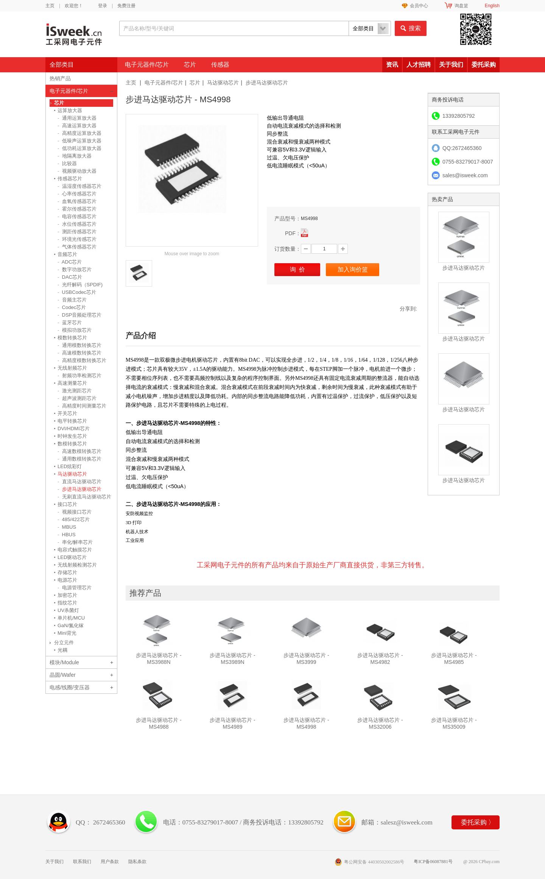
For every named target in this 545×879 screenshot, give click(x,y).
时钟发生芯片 (72, 436)
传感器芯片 (70, 178)
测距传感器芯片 (77, 231)
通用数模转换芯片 (79, 459)
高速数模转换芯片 (79, 451)
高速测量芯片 (72, 383)
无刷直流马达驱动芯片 (84, 497)
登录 (102, 5)
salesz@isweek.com (407, 822)
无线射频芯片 (72, 368)
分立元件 (64, 642)
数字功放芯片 (75, 269)
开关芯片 (67, 413)
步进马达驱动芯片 (267, 83)
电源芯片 (67, 580)
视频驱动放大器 (77, 171)
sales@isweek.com (465, 175)
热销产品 (60, 78)
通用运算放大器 (77, 118)
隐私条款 (137, 861)
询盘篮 (461, 5)
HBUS (67, 534)
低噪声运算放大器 (79, 141)
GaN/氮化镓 (71, 625)
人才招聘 (418, 64)
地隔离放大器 (75, 156)
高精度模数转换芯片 (82, 360)
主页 (49, 5)
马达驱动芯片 (223, 83)
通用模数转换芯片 (79, 345)
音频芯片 (67, 254)
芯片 (190, 64)
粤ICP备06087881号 (433, 861)
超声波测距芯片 (77, 398)
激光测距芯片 (75, 390)
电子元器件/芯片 (147, 64)
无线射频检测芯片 (77, 565)
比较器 (67, 163)
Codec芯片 (72, 307)
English (492, 5)
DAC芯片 (70, 277)
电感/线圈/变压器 (70, 687)
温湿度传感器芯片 (79, 186)
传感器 (220, 64)
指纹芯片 (67, 603)
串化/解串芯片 (75, 542)
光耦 (62, 650)
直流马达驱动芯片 (79, 481)
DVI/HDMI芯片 (74, 428)
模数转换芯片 (72, 337)
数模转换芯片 (72, 444)
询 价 (297, 269)
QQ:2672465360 (462, 148)
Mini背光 (67, 633)
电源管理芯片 (75, 587)
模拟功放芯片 (75, 330)
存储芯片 (67, 572)
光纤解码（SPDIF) (80, 284)
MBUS (67, 527)
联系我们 (82, 861)
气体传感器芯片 (77, 247)
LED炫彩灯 (70, 466)
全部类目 (62, 64)
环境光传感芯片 (77, 239)
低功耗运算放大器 (79, 148)
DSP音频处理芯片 (79, 315)
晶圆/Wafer (63, 675)
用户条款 (110, 861)
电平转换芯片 (72, 421)
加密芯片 (67, 595)
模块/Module (64, 662)
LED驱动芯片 (72, 557)
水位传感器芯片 (77, 224)
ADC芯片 (70, 262)
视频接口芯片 (75, 512)
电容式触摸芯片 (75, 550)
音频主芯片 (72, 300)
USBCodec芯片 (77, 292)
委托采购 (484, 64)
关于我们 (451, 64)
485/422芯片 (74, 519)
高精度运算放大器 (79, 133)
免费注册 (126, 5)
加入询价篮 (353, 269)
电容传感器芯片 (77, 216)
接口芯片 (67, 504)
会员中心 (419, 5)
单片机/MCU (71, 618)
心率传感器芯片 (77, 194)
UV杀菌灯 (68, 610)
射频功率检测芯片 (79, 375)
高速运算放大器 (77, 125)
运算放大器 (70, 110)
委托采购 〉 (478, 822)
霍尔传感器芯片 (77, 209)
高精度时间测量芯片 (82, 406)
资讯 (392, 64)
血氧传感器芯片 (77, 201)
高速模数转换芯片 (79, 353)
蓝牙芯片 (70, 322)
